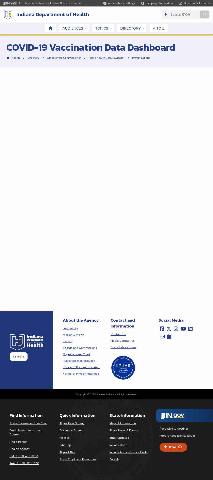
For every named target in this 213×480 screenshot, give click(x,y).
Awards (114, 459)
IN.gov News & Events (124, 430)
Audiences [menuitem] (75, 28)
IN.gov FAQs (67, 452)
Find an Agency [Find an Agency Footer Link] (20, 449)
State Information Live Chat (28, 423)
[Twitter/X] (168, 328)
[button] (119, 3)
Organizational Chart (76, 354)
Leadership (70, 328)
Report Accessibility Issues (178, 435)
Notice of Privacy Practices (81, 373)
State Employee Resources (78, 459)
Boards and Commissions (80, 348)
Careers (18, 356)
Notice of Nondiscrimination (81, 367)
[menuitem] (50, 28)
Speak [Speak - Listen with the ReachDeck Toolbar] (173, 447)
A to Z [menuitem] (158, 28)
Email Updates (119, 437)
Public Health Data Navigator (107, 58)
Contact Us (118, 334)
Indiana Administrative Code (129, 452)
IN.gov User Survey (72, 423)
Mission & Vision (73, 335)
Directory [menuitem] (133, 28)
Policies (65, 437)
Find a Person (19, 442)
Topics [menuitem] (104, 28)
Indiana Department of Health (52, 14)
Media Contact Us (123, 340)
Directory (33, 58)
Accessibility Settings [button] (174, 428)
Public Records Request (79, 361)
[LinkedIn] (190, 328)
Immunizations (141, 58)
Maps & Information (123, 423)
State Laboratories (123, 347)
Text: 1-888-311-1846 (24, 463)
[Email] (162, 336)
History (67, 341)
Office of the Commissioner (64, 58)
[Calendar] (169, 336)
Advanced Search (71, 430)
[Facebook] (162, 328)
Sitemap (65, 445)
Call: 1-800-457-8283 (24, 456)
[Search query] (184, 14)
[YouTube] (183, 328)
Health (16, 58)
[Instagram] (176, 328)
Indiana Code (118, 445)
